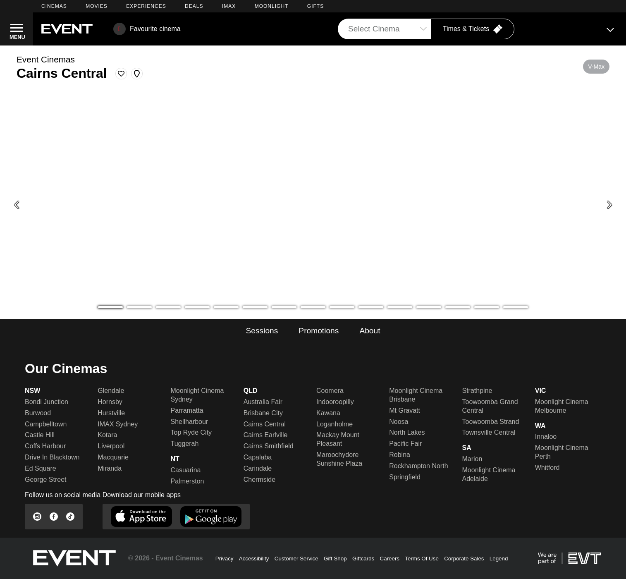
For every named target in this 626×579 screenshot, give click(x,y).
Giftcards (363, 558)
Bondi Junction (46, 401)
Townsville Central (489, 432)
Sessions (262, 330)
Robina (399, 454)
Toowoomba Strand (490, 421)
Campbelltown (46, 424)
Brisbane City (263, 412)
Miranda (110, 468)
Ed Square (40, 468)
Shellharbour (189, 421)
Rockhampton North (418, 465)
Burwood (38, 412)
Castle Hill (40, 434)
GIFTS (315, 6)
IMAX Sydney (118, 424)
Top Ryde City (191, 432)
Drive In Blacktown (52, 457)
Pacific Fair (405, 443)
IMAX (229, 6)
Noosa (398, 421)
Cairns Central (265, 424)
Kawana (328, 412)
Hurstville (111, 412)
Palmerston (187, 481)
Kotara (107, 434)
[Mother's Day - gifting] (313, 205)
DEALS (194, 6)
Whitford (547, 467)
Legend (499, 558)
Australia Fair (263, 401)
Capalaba (258, 457)
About (369, 330)
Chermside (259, 479)
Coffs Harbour (45, 446)
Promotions (319, 330)
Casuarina (186, 470)
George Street (46, 479)
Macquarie (113, 457)
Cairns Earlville (266, 434)
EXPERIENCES (146, 6)
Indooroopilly (335, 401)
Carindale (258, 468)
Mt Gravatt (404, 410)
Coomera (330, 390)
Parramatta (187, 410)
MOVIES (97, 6)
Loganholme (334, 424)
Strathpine (477, 390)
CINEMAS (54, 6)
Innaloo (546, 436)
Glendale (111, 390)
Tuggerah (185, 443)
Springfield (405, 477)
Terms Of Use (421, 558)
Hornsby (110, 401)
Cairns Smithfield (269, 446)
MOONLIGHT (272, 6)
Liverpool (111, 446)
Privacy (224, 558)
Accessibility (254, 558)
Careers (389, 558)
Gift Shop (335, 558)
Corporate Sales (464, 558)
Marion (472, 458)
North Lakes (407, 432)
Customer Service (296, 558)
